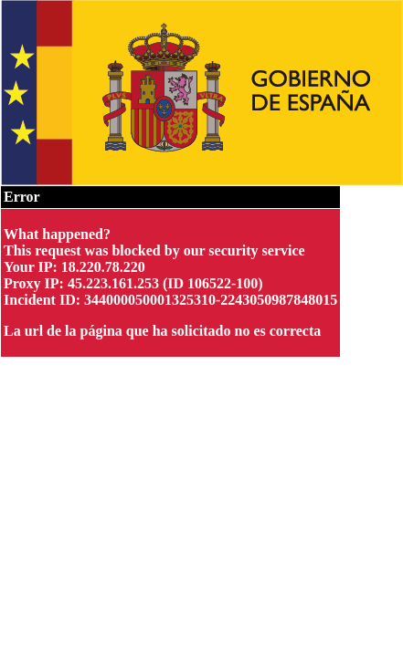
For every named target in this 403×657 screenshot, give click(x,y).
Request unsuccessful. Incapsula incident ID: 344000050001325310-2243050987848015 (201, 328)
